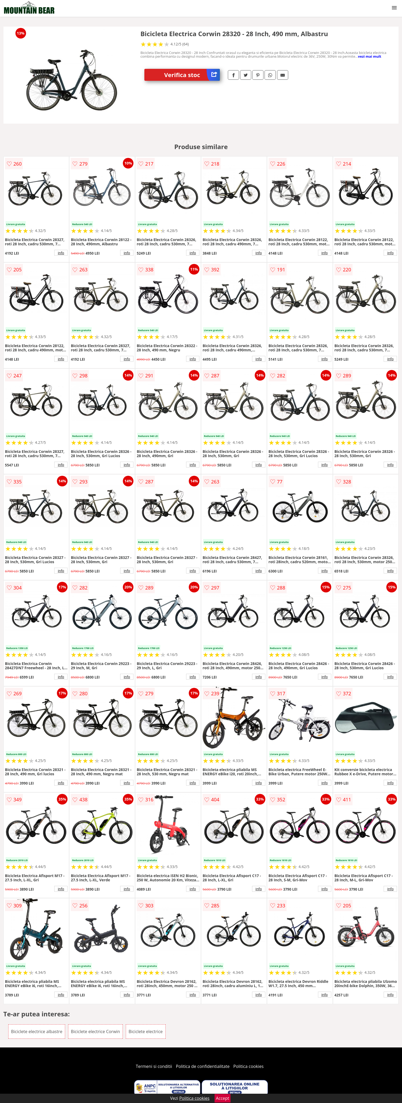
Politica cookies (248, 1066)
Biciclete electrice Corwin (95, 1031)
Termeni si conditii (154, 1066)
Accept (222, 1098)
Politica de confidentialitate (203, 1066)
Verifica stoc (192, 75)
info (61, 252)
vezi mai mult (369, 56)
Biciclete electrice (146, 1031)
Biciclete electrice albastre (36, 1031)
